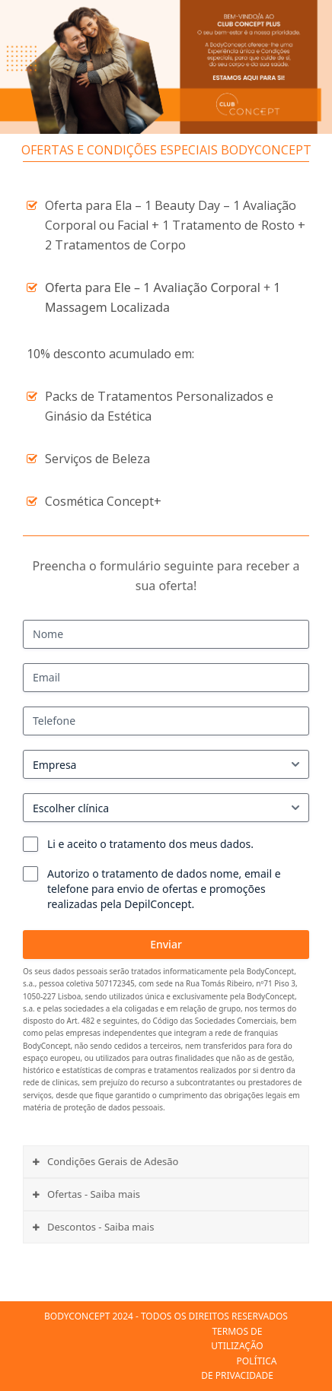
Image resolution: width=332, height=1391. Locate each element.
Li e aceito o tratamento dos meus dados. (150, 844)
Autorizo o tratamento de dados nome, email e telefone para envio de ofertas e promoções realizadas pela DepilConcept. (164, 888)
